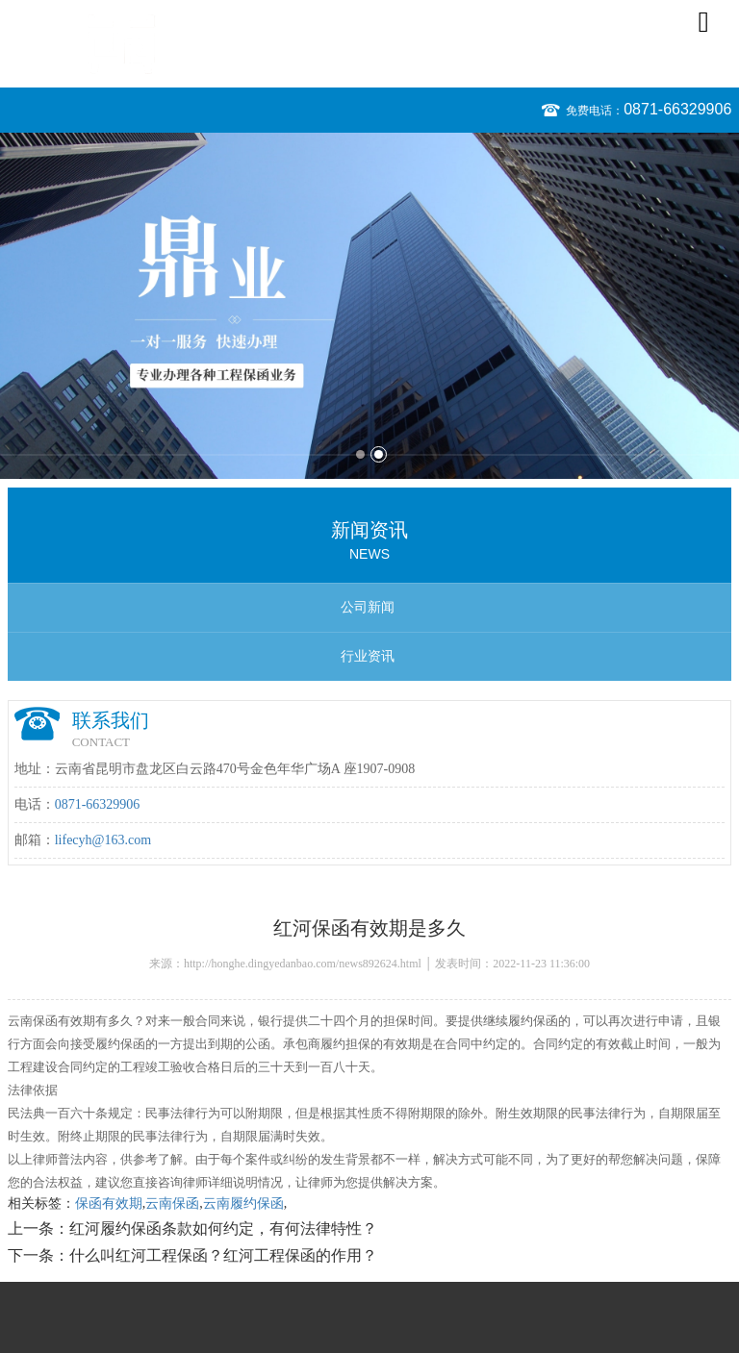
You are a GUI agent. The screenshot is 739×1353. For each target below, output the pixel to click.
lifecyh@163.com (103, 840)
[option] (369, 306)
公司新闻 (368, 607)
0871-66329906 (677, 109)
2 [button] (378, 454)
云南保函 (172, 1203)
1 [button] (360, 454)
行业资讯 (368, 656)
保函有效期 (108, 1203)
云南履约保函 (243, 1203)
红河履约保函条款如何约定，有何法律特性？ (223, 1228)
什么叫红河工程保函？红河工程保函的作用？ (223, 1255)
